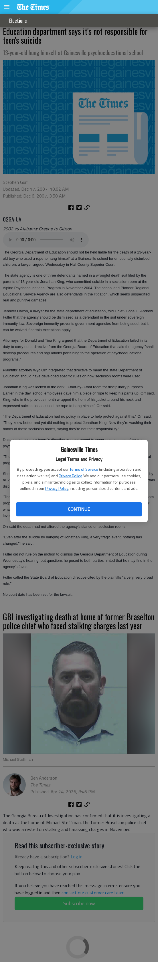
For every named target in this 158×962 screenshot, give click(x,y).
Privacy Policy (70, 476)
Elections (18, 20)
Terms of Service (84, 469)
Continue (79, 509)
